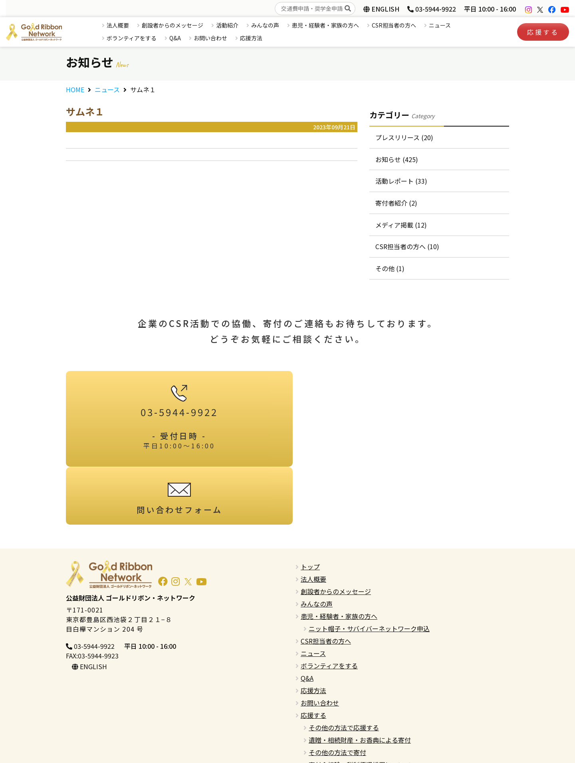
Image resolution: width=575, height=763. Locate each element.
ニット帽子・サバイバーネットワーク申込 (369, 571)
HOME (75, 89)
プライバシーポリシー (333, 732)
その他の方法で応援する (344, 670)
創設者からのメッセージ (172, 25)
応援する (543, 32)
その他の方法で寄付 (337, 695)
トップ (310, 509)
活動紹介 (227, 25)
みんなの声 (265, 25)
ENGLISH (381, 9)
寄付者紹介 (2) (396, 203)
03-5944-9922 (431, 9)
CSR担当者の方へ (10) (407, 247)
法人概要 (118, 25)
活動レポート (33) (401, 181)
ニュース (440, 25)
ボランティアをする (132, 38)
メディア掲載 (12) (401, 225)
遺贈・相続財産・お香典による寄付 (360, 683)
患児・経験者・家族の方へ (325, 25)
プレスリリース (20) (404, 137)
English (311, 720)
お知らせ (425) (396, 159)
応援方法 (251, 38)
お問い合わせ (210, 38)
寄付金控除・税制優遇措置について (360, 707)
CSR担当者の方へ (394, 25)
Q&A (175, 38)
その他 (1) (389, 269)
